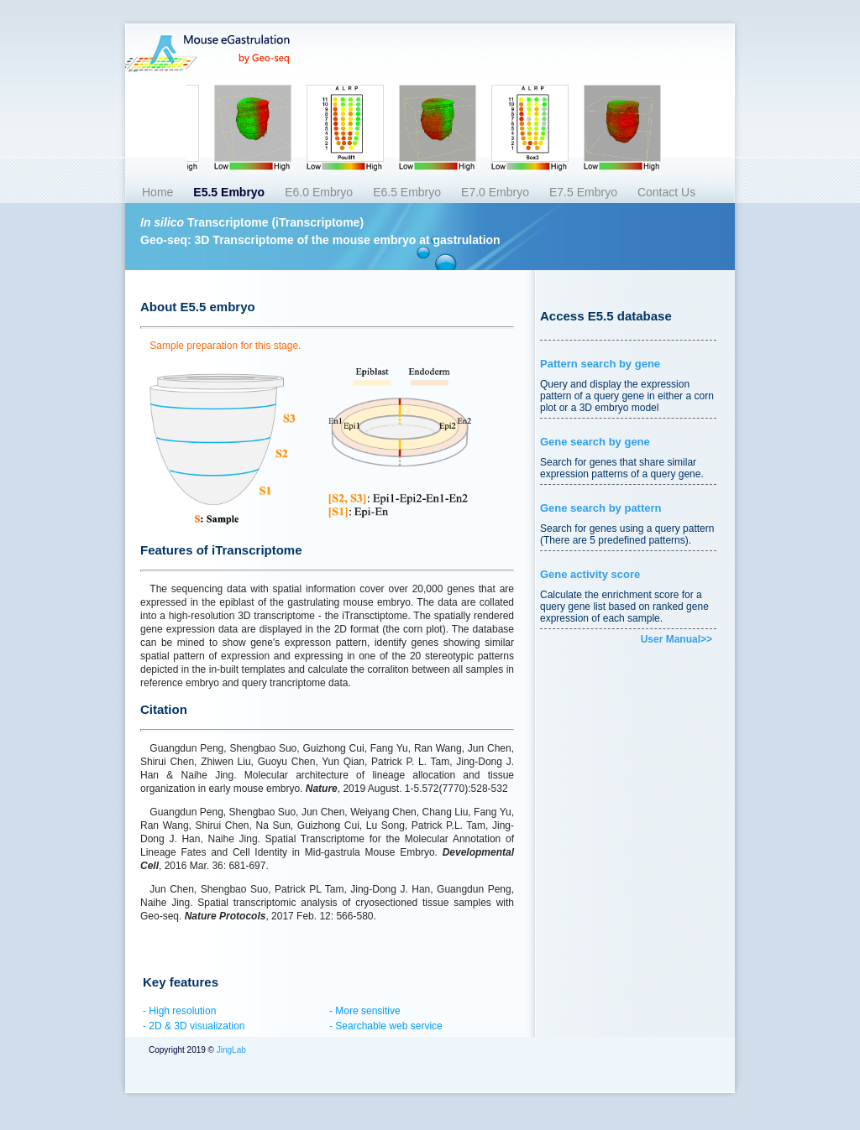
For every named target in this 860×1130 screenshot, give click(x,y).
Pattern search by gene (600, 363)
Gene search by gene (595, 441)
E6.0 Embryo (319, 192)
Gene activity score (590, 574)
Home (157, 192)
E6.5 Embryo (407, 192)
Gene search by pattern (601, 508)
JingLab (230, 1049)
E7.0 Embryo (495, 192)
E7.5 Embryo (583, 192)
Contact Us (666, 192)
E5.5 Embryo (229, 192)
